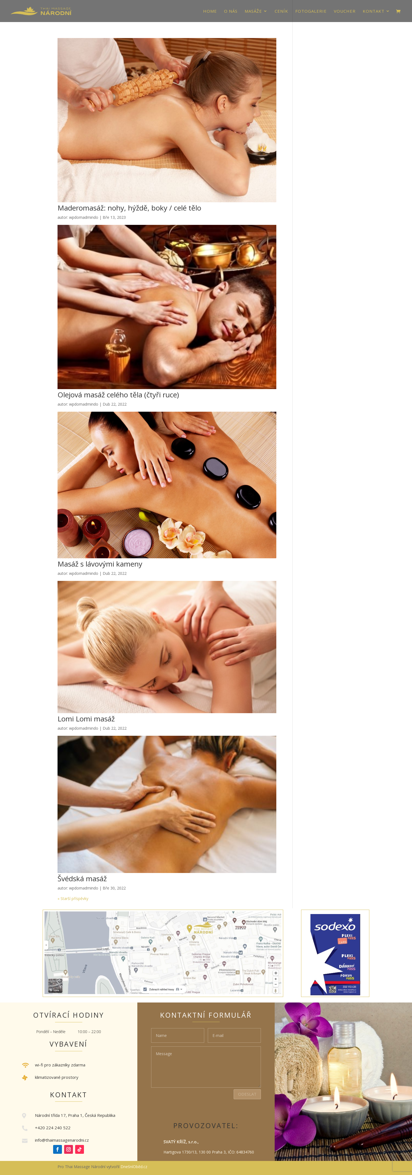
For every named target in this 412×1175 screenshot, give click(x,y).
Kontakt (373, 11)
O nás (231, 11)
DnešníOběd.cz (134, 1166)
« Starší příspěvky (73, 898)
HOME (210, 11)
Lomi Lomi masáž (86, 719)
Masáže (253, 11)
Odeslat (247, 1094)
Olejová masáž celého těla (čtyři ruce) (118, 395)
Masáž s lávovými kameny (100, 564)
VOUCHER (345, 11)
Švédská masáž (82, 878)
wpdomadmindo (83, 217)
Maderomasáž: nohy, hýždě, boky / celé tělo (129, 208)
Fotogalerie (311, 11)
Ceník (281, 11)
